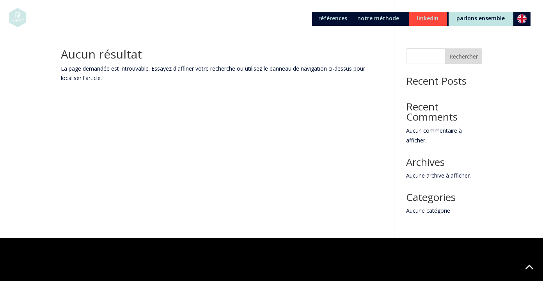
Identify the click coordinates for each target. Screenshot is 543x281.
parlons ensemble (480, 19)
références (332, 19)
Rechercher (463, 56)
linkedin (427, 19)
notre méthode (378, 19)
